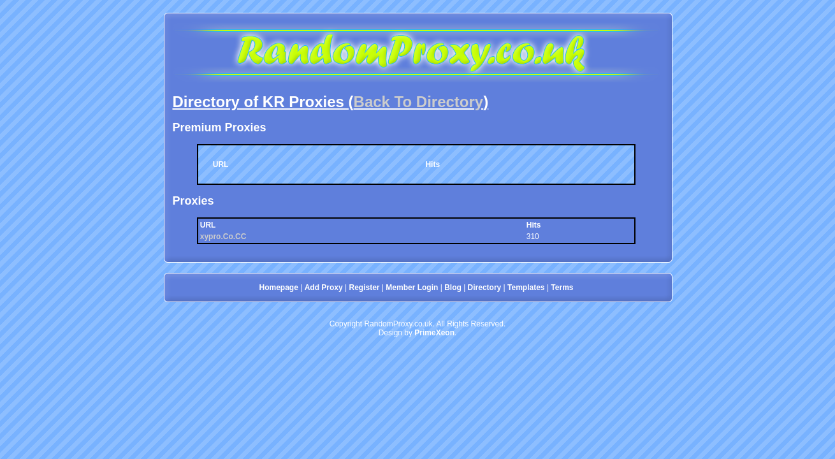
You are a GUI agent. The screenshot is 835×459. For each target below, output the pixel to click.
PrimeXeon (434, 332)
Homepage (278, 287)
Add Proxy (324, 287)
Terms (562, 287)
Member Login (412, 287)
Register (364, 287)
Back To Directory (419, 101)
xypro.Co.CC (223, 236)
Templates (525, 287)
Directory (485, 287)
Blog (452, 287)
